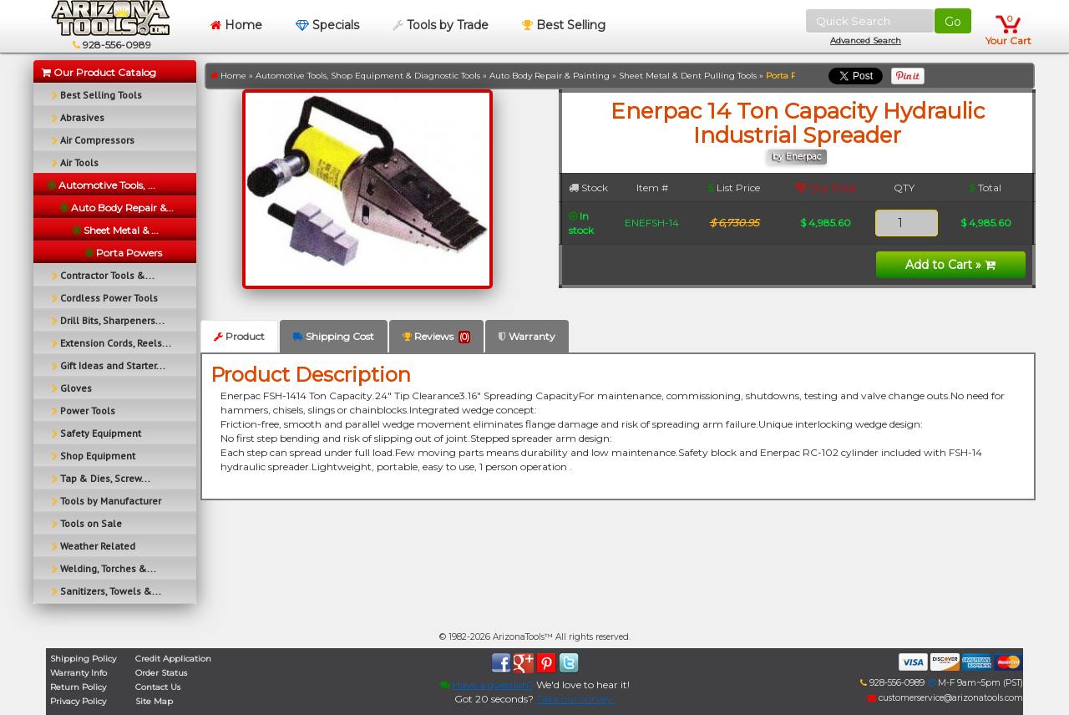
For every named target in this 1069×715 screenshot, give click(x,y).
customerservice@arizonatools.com (945, 697)
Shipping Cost (333, 336)
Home (236, 25)
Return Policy (78, 687)
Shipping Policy (83, 658)
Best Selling (563, 25)
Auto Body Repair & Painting (549, 75)
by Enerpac (797, 156)
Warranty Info (78, 672)
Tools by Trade (441, 25)
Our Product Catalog (99, 72)
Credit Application (173, 658)
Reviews (436, 336)
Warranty (527, 336)
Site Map (154, 701)
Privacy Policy (78, 701)
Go (953, 21)
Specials (327, 25)
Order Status (161, 672)
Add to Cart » (950, 264)
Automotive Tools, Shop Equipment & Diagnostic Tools (368, 75)
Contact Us (157, 687)
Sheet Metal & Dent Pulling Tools (688, 75)
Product (239, 336)
